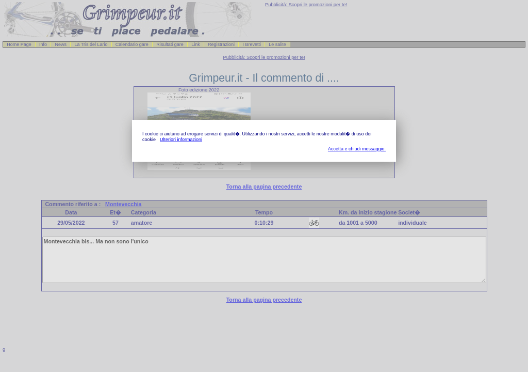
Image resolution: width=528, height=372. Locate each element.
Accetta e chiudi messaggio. (357, 148)
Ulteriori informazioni (181, 139)
